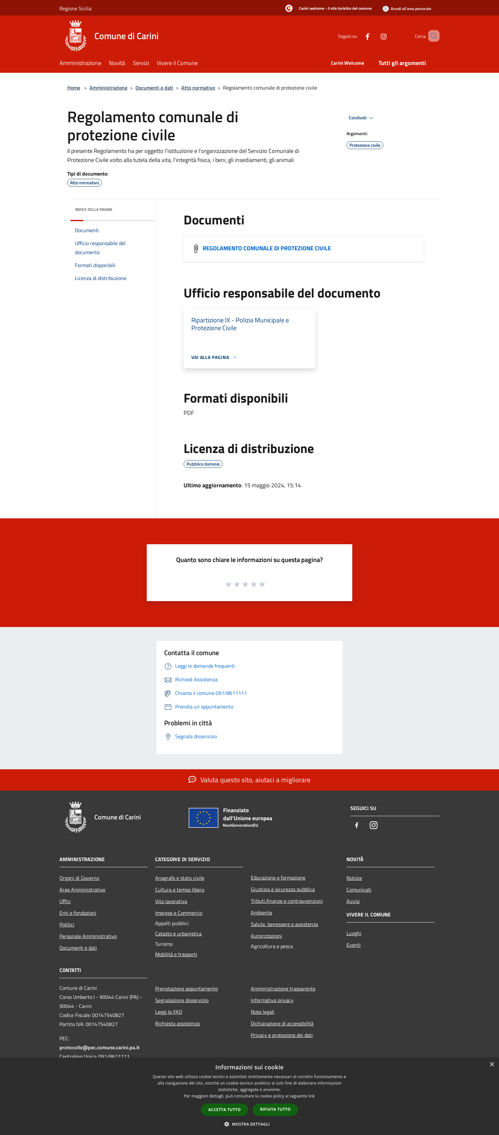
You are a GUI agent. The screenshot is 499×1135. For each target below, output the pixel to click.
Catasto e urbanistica (178, 933)
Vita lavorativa (171, 901)
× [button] (491, 1064)
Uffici (65, 901)
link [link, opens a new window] (311, 1096)
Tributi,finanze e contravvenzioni (287, 901)
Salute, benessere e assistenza (284, 924)
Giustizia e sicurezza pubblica (283, 889)
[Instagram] (374, 35)
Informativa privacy (272, 1000)
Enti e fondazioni (77, 913)
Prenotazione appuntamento (186, 988)
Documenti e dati (154, 88)
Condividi (362, 118)
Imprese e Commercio (178, 913)
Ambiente (261, 912)
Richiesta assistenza (177, 1023)
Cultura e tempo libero (179, 889)
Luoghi (353, 933)
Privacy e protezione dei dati (282, 1035)
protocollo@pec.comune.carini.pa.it (99, 1047)
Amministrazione (108, 88)
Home (73, 88)
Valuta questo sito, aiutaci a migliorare (249, 779)
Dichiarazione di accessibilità (282, 1023)
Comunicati (358, 889)
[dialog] (249, 1096)
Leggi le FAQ (168, 1012)
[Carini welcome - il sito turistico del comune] (326, 8)
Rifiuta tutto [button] (275, 1109)
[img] (140, 207)
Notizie (354, 878)
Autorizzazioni (266, 936)
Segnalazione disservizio (181, 1000)
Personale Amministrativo (88, 936)
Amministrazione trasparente (283, 988)
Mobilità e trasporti (176, 954)
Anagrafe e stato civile (179, 878)
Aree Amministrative (82, 889)
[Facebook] (358, 35)
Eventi (353, 945)
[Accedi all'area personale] (407, 8)
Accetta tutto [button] (224, 1109)
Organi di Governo (79, 878)
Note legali (262, 1012)
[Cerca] (432, 36)
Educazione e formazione (278, 877)
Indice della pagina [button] (93, 209)
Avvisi (353, 901)
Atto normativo (198, 88)
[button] (249, 1124)
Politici (66, 924)
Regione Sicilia (75, 8)
